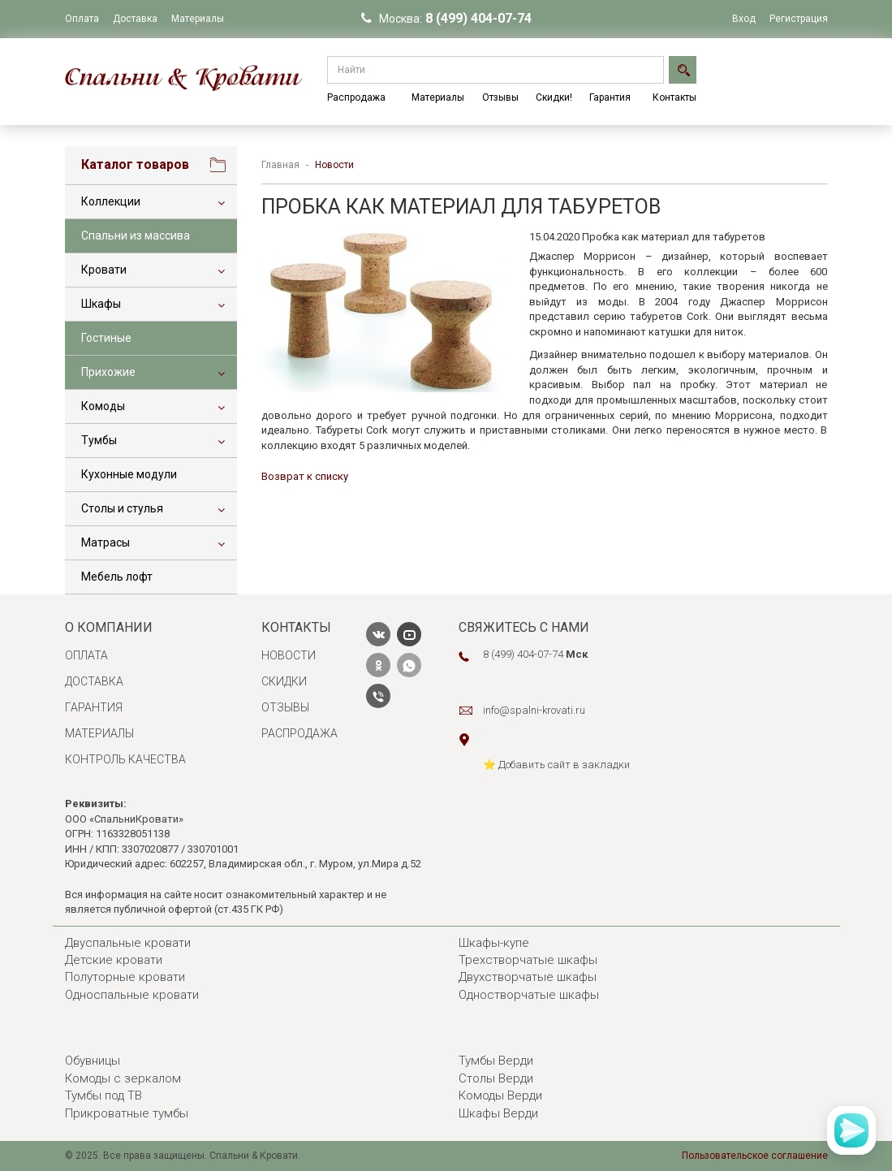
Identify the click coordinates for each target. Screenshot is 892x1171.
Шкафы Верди (498, 1113)
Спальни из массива (135, 235)
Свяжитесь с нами (524, 627)
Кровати (104, 269)
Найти (680, 70)
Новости (288, 655)
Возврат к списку (304, 476)
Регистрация (798, 18)
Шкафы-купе (494, 943)
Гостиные (106, 337)
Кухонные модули (129, 474)
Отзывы (500, 97)
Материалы (197, 18)
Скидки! (554, 97)
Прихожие (108, 371)
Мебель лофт (117, 576)
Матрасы (105, 542)
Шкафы (101, 303)
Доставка (135, 18)
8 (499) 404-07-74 (478, 18)
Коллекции (110, 201)
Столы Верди (496, 1078)
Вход (744, 18)
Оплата (82, 18)
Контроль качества (125, 759)
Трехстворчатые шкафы (528, 960)
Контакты (674, 97)
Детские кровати (113, 960)
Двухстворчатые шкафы (528, 977)
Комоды (103, 406)
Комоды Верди (500, 1095)
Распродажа (356, 97)
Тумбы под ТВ (103, 1095)
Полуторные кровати (125, 977)
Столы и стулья (122, 508)
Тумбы (99, 440)
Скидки (284, 681)
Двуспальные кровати (128, 943)
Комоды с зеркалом (123, 1078)
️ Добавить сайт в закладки (563, 764)
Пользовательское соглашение (755, 1155)
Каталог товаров (135, 164)
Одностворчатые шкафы (529, 994)
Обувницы (92, 1060)
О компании (109, 627)
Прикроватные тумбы (126, 1113)
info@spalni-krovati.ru (534, 710)
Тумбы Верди (496, 1060)
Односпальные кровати (132, 994)
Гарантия (610, 97)
